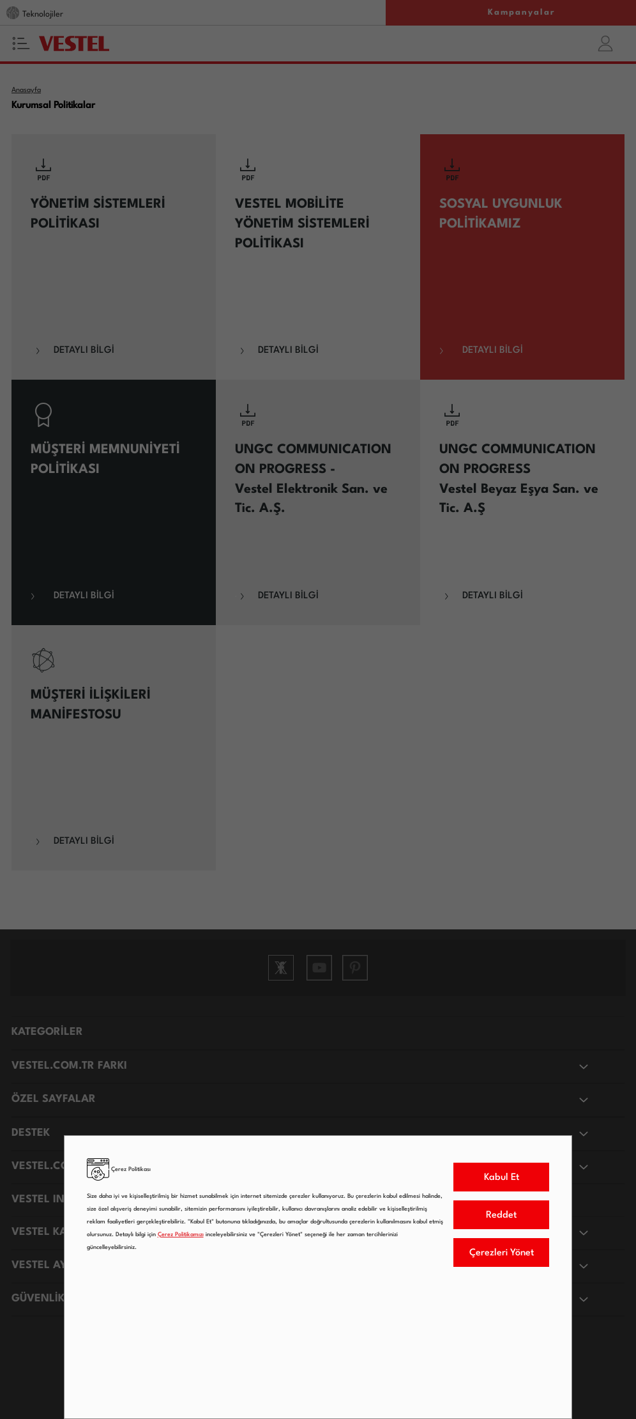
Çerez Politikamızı (181, 1234)
